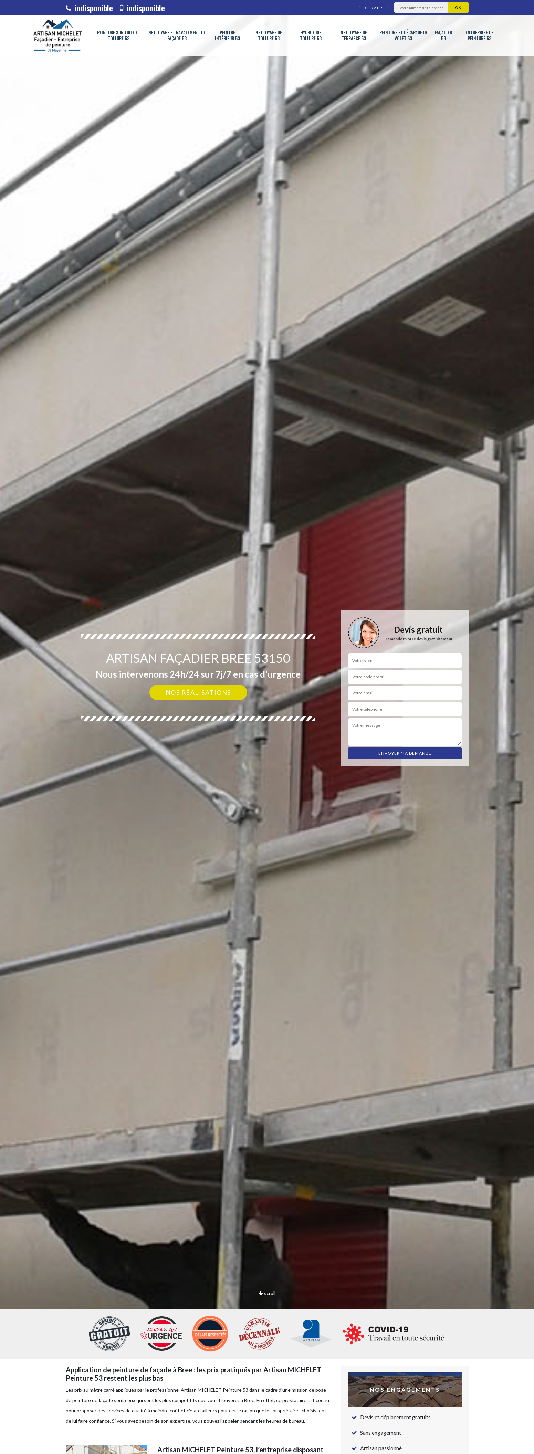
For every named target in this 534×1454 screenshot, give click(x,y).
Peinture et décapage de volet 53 (403, 35)
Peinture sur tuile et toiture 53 (118, 35)
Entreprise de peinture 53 (479, 35)
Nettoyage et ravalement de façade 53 (177, 35)
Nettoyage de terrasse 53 (354, 35)
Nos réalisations (198, 692)
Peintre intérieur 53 (227, 35)
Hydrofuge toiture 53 (311, 35)
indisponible (89, 7)
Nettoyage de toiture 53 (268, 35)
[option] (267, 727)
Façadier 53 (443, 35)
